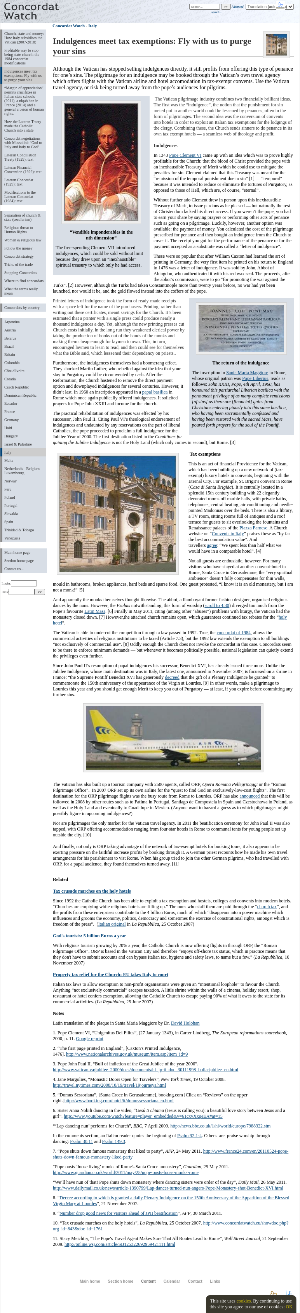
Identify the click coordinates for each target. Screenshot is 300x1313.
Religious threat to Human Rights (18, 229)
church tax (267, 906)
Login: (19, 583)
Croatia (10, 379)
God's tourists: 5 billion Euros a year (89, 935)
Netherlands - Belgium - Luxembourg (23, 471)
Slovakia (11, 514)
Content (148, 1281)
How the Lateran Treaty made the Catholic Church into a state (22, 126)
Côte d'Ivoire (14, 371)
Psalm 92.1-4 (189, 1135)
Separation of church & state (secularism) (22, 217)
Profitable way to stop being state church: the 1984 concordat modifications (21, 56)
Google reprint (89, 1038)
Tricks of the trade (18, 264)
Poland (9, 497)
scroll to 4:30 (216, 605)
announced (250, 796)
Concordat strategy (19, 256)
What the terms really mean (21, 291)
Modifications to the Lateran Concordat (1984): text (20, 196)
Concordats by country (22, 307)
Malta (8, 460)
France (9, 411)
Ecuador (10, 403)
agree (212, 545)
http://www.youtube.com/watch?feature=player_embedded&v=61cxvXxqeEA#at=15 (143, 1116)
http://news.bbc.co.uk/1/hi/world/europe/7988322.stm (220, 1126)
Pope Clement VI (185, 155)
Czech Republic (16, 387)
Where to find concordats (24, 281)
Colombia (11, 363)
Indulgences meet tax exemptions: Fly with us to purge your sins (23, 75)
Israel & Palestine (18, 444)
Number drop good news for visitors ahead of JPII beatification (118, 1213)
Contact (195, 1281)
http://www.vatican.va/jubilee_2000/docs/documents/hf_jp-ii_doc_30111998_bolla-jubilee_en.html (145, 1069)
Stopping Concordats (20, 273)
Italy (7, 452)
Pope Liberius (255, 378)
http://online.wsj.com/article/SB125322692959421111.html (120, 1244)
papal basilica (155, 392)
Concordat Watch (68, 25)
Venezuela (12, 538)
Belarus (10, 338)
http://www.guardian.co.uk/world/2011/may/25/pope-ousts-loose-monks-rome (126, 1172)
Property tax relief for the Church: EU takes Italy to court (110, 974)
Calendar (172, 1281)
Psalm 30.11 (81, 1141)
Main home (90, 1281)
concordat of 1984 (234, 632)
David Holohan (185, 1023)
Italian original (112, 924)
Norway (10, 481)
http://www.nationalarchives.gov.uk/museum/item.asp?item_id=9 (127, 1054)
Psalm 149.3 (113, 1141)
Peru (7, 489)
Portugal (10, 505)
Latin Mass (94, 611)
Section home (120, 1281)
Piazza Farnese (253, 528)
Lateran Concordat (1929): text (18, 182)
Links (215, 1281)
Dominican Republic (20, 395)
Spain (8, 522)
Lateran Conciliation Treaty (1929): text (20, 157)
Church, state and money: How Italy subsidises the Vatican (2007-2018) (24, 37)
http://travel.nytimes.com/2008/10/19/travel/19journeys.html (109, 1085)
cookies (244, 1301)
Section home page (19, 561)
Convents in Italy (228, 533)
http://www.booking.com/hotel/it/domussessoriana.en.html (119, 1100)
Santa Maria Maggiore (247, 372)
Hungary (11, 436)
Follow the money (18, 248)
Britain (9, 354)
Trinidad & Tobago (19, 530)
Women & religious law (22, 240)
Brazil (9, 346)
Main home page (17, 552)
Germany (11, 420)
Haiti (8, 428)
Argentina (12, 322)
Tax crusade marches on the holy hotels (92, 891)
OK (289, 1307)
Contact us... (14, 569)
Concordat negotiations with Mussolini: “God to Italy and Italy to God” (23, 142)
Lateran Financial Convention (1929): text (23, 169)
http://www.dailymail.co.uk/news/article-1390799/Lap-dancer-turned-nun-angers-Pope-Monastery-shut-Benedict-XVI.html (168, 1188)
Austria (10, 330)
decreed (172, 677)
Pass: (18, 592)
